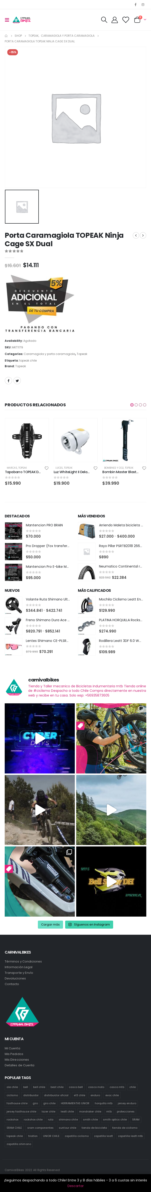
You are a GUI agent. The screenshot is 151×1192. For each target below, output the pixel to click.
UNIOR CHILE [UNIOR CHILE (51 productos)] (51, 1136)
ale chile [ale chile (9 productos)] (12, 1087)
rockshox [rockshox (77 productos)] (13, 1120)
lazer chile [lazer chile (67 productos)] (49, 1111)
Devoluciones (15, 978)
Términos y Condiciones (23, 961)
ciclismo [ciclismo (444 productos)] (12, 1095)
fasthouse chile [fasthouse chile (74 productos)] (17, 1103)
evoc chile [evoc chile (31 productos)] (112, 1095)
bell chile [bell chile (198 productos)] (39, 1087)
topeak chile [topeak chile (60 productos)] (15, 1136)
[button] (132, 405)
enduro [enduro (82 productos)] (95, 1095)
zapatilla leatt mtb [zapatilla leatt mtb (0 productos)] (130, 1136)
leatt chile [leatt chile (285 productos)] (67, 1111)
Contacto (12, 984)
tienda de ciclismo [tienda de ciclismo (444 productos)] (124, 1128)
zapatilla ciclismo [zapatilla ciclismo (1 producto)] (77, 1136)
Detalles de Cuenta (19, 1065)
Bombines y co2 (114, 468)
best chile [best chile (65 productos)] (57, 1087)
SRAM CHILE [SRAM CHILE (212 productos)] (14, 1128)
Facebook (8, 380)
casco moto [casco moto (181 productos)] (96, 1087)
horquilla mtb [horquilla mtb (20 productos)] (104, 1103)
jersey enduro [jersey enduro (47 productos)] (127, 1103)
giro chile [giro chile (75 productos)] (49, 1103)
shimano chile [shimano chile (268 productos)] (68, 1120)
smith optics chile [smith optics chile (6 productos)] (115, 1120)
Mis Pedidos (14, 1054)
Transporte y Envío (19, 973)
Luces (59, 468)
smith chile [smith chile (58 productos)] (90, 1120)
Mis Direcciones (17, 1059)
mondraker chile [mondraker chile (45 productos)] (90, 1111)
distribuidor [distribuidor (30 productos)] (31, 1095)
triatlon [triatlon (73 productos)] (33, 1136)
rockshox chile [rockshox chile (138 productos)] (33, 1120)
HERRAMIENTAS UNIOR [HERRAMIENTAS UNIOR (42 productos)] (75, 1103)
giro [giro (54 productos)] (35, 1103)
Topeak (82, 354)
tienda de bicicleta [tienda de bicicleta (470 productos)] (94, 1128)
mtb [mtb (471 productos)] (108, 1111)
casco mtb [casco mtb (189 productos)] (117, 1087)
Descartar (76, 1186)
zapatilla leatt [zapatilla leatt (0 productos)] (103, 1136)
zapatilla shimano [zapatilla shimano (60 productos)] (19, 1144)
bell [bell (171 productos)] (25, 1087)
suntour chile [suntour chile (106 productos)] (67, 1128)
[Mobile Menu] (8, 20)
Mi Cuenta (12, 1048)
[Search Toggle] (103, 20)
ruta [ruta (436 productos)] (50, 1120)
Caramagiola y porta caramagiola (49, 354)
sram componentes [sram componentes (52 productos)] (40, 1128)
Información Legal (18, 967)
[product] (27, 440)
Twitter (17, 380)
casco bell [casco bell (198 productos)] (76, 1087)
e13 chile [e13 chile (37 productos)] (79, 1095)
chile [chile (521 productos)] (132, 1087)
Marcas (12, 468)
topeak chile (28, 360)
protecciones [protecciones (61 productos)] (126, 1111)
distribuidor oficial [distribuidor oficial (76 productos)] (56, 1095)
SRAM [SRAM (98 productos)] (135, 1120)
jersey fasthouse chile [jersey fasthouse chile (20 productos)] (21, 1111)
